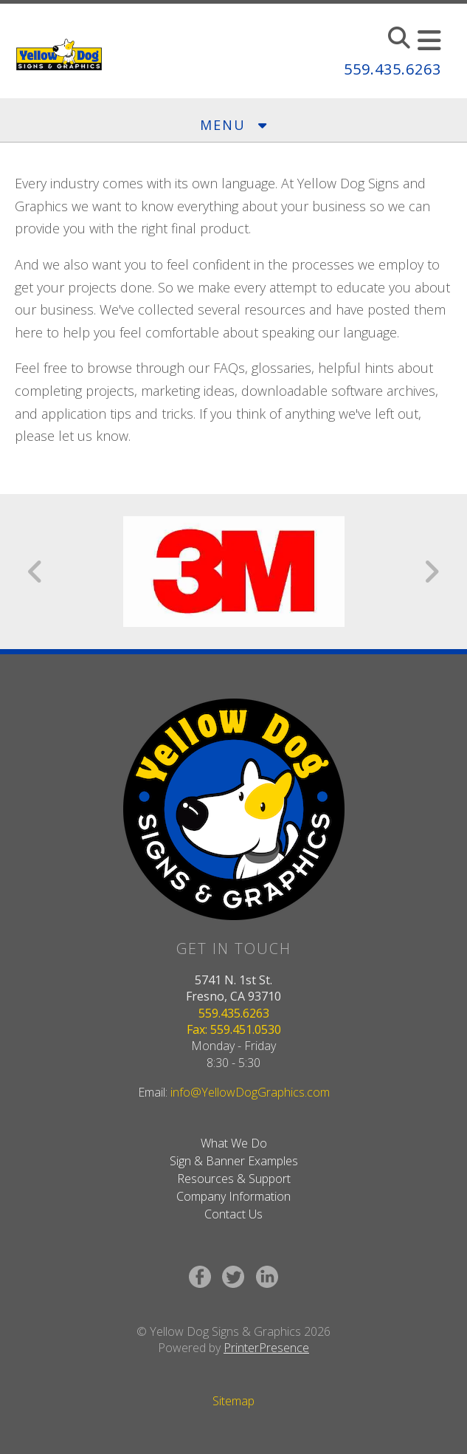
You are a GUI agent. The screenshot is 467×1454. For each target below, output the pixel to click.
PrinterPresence (266, 1348)
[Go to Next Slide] (431, 571)
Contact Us (233, 1214)
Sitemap (233, 1401)
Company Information (233, 1196)
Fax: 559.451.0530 (234, 1029)
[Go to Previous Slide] (36, 571)
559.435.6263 (392, 69)
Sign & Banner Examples (234, 1161)
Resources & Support (234, 1178)
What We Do (234, 1143)
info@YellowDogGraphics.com (250, 1092)
